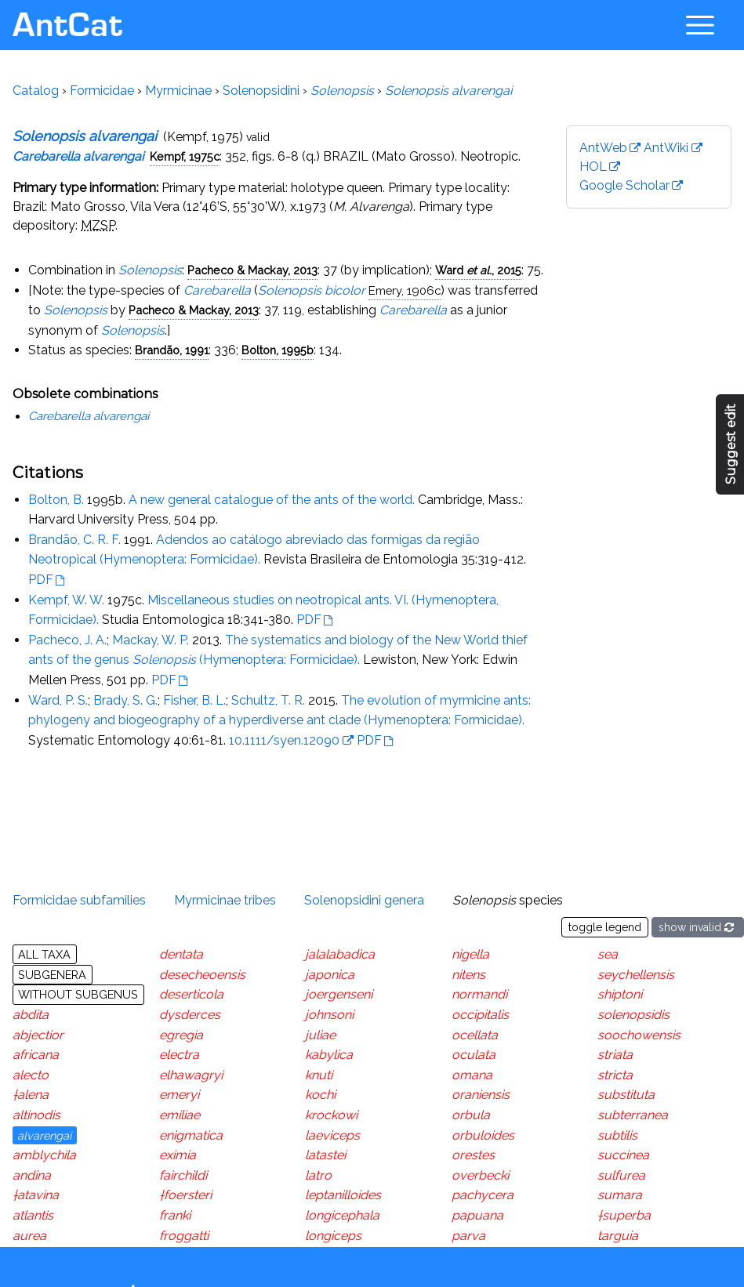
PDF (40, 579)
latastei (325, 1154)
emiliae (179, 1115)
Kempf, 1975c (185, 156)
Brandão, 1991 (172, 350)
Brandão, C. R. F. (74, 539)
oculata (473, 1054)
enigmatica (191, 1135)
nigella (470, 954)
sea (607, 954)
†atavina (36, 1194)
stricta (615, 1075)
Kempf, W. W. (66, 600)
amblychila (44, 1154)
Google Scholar (624, 185)
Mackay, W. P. (150, 640)
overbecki (480, 1175)
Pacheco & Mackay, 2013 (252, 270)
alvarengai (44, 1135)
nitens (468, 974)
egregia (181, 1035)
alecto (31, 1075)
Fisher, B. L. (194, 700)
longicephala (342, 1215)
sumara (619, 1194)
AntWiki (666, 147)
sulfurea (621, 1175)
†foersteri (185, 1194)
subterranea (632, 1115)
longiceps (333, 1235)
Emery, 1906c (404, 290)
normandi (479, 994)
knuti (318, 1075)
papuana (477, 1215)
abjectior (38, 1035)
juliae (320, 1035)
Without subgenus (78, 994)
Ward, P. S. (58, 700)
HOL (593, 166)
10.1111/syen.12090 (284, 740)
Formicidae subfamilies (79, 900)
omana (472, 1075)
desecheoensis (202, 974)
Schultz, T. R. (268, 700)
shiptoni (619, 994)
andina (32, 1175)
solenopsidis (633, 1014)
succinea (623, 1154)
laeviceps (332, 1135)
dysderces (189, 1014)
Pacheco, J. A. (67, 640)
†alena (31, 1094)
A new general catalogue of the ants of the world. (272, 499)
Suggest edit (731, 444)
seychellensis (635, 974)
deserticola (191, 994)
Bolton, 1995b (277, 350)
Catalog (36, 90)
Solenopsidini (261, 90)
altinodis (36, 1115)
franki (175, 1215)
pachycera (483, 1194)
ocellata (475, 1035)
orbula (471, 1115)
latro (318, 1175)
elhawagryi (191, 1075)
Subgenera (52, 974)
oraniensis (481, 1094)
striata (615, 1054)
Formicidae (102, 90)
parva (468, 1235)
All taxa (44, 954)
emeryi (179, 1094)
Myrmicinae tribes (225, 900)
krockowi (331, 1115)
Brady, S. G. (125, 700)
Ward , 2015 (478, 270)
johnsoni (329, 1014)
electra (179, 1054)
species (507, 900)
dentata (181, 954)
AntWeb (603, 147)
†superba (624, 1215)
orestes (473, 1154)
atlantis (33, 1215)
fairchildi (183, 1175)
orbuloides (483, 1135)
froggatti (184, 1235)
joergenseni (338, 994)
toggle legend (604, 927)
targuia (617, 1235)
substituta (626, 1094)
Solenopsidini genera (364, 900)
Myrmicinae (178, 90)
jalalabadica (340, 954)
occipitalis (480, 1014)
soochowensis (638, 1035)
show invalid (698, 927)
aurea (29, 1235)
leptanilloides (343, 1194)
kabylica (329, 1054)
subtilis (617, 1135)
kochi (320, 1094)
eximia (177, 1154)
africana (36, 1054)
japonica (329, 974)
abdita (31, 1014)
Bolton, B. (56, 499)
